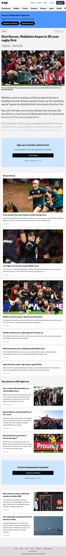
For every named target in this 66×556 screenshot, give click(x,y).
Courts (25, 8)
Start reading (33, 155)
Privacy (21, 548)
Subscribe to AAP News (10, 23)
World (59, 8)
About (45, 3)
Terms (15, 548)
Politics (16, 8)
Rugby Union (6, 46)
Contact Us (38, 548)
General (34, 8)
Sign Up (60, 3)
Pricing (32, 3)
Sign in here (38, 160)
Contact (39, 3)
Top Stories (6, 8)
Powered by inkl (33, 551)
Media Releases (48, 548)
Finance (43, 8)
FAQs (26, 548)
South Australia (17, 46)
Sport (51, 8)
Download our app (27, 23)
